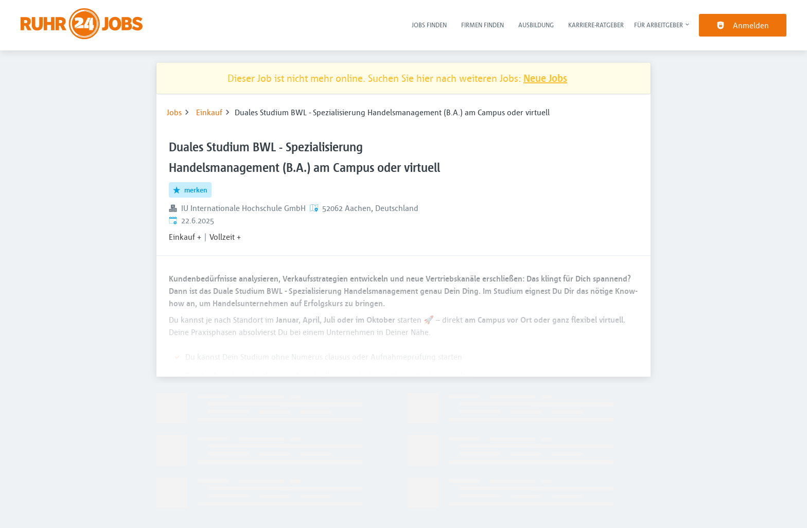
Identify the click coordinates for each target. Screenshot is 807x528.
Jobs (174, 112)
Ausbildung (536, 25)
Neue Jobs (545, 78)
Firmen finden (482, 25)
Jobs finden (429, 25)
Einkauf (209, 112)
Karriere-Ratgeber (596, 25)
